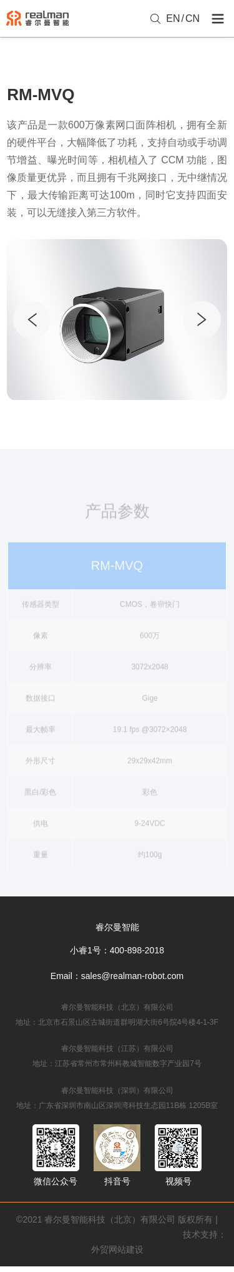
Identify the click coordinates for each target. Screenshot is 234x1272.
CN (192, 18)
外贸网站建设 (117, 1249)
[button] (202, 320)
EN (173, 18)
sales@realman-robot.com (132, 976)
